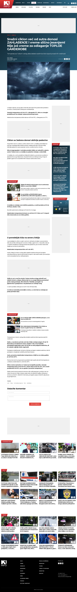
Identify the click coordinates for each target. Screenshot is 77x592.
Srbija (17, 7)
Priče (21, 575)
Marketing (41, 570)
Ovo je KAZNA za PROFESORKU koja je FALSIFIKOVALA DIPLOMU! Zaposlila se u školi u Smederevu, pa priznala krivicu (33, 195)
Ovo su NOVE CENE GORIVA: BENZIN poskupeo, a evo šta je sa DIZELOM (35, 318)
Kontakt (41, 573)
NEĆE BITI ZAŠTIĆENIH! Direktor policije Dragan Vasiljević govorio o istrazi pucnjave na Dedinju (8, 502)
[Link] (67, 59)
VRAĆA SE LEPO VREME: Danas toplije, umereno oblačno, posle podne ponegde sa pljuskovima (60, 178)
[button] (55, 203)
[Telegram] (69, 59)
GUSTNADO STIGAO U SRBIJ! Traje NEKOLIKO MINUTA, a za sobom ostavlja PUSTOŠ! (9, 456)
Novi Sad (61, 202)
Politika (31, 7)
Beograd (24, 7)
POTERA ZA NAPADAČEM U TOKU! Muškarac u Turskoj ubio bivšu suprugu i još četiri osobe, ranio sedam (28, 502)
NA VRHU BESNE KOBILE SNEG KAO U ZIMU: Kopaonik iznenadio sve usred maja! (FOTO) (47, 529)
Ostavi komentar (35, 404)
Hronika (38, 7)
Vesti (24, 3)
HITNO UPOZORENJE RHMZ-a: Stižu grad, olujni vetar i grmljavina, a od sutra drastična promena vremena (9, 547)
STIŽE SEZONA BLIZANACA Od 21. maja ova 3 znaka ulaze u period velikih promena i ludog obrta (60, 169)
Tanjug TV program (44, 568)
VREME (28, 2)
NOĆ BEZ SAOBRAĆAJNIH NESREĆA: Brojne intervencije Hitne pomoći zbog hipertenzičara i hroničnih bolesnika (60, 160)
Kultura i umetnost (25, 583)
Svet (50, 7)
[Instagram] (73, 3)
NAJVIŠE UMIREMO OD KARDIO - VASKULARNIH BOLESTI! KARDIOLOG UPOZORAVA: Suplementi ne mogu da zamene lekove (28, 456)
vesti (8, 383)
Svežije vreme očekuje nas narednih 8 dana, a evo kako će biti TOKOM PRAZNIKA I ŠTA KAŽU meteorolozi (66, 456)
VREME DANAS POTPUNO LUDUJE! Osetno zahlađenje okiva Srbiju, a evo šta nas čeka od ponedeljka (66, 529)
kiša (25, 383)
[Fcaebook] (65, 59)
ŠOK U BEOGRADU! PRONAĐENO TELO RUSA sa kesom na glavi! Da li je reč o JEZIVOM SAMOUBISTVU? (34, 327)
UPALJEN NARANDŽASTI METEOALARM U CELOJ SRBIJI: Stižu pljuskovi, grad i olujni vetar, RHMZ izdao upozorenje (47, 547)
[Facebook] (72, 3)
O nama (41, 565)
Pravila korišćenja (43, 560)
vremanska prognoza (18, 383)
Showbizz (60, 3)
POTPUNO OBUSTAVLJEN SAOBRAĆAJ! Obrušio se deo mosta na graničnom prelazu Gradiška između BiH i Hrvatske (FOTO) (60, 150)
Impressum (41, 563)
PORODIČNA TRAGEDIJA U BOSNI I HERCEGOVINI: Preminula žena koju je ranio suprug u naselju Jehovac (66, 484)
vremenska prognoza (60, 198)
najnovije (18, 2)
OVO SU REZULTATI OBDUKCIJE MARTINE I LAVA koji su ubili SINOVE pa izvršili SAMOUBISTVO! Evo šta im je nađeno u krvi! (47, 456)
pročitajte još (12, 181)
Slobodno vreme (24, 578)
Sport (53, 3)
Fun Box (22, 580)
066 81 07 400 (62, 573)
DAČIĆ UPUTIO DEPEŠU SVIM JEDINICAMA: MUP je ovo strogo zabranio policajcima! (67, 502)
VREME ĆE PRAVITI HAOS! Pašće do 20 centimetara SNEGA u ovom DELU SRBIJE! (35, 185)
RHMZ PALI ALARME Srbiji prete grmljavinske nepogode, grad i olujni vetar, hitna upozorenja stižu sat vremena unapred (29, 547)
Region (44, 7)
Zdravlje (39, 2)
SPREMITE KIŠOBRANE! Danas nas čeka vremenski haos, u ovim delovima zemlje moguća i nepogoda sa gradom (66, 547)
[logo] (10, 573)
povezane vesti (7, 441)
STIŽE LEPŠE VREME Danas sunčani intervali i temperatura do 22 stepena (29, 529)
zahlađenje (29, 383)
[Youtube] (75, 3)
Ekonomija (46, 3)
